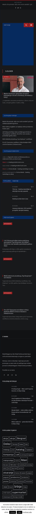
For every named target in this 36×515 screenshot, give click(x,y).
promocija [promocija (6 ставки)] (13, 486)
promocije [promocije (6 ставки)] (21, 486)
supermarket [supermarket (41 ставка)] (19, 497)
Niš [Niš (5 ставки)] (9, 473)
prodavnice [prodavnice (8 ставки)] (25, 482)
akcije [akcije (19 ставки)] (12, 443)
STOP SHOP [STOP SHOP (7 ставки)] (6, 497)
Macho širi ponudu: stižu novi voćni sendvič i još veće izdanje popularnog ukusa (18, 4)
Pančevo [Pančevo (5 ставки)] (17, 478)
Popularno (7, 186)
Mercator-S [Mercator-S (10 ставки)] (14, 470)
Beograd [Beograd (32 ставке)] (21, 443)
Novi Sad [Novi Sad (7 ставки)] (14, 473)
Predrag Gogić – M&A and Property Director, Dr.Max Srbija (22, 395)
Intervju (6, 81)
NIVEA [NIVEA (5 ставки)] (4, 473)
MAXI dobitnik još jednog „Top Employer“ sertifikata (17, 144)
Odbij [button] (19, 512)
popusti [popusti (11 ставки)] (6, 482)
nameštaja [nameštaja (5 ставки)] (29, 469)
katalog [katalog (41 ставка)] (20, 454)
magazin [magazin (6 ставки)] (30, 459)
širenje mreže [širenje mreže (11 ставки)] (18, 502)
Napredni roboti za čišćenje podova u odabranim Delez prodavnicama (16, 163)
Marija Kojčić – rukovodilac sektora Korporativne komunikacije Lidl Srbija (22, 417)
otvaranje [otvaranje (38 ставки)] (8, 477)
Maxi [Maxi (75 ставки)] (24, 465)
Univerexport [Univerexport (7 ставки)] (7, 502)
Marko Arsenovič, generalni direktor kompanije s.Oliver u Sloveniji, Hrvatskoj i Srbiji (18, 100)
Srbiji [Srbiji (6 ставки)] (25, 492)
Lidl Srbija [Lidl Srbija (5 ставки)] (23, 459)
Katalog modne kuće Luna (16, 167)
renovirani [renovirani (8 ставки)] (29, 486)
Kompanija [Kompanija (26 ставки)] (8, 459)
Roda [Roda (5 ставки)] (10, 492)
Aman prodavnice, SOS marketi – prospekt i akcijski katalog (22, 214)
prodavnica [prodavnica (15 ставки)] (15, 482)
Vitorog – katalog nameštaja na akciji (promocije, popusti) (21, 195)
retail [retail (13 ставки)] (5, 492)
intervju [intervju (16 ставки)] (6, 454)
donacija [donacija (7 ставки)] (15, 449)
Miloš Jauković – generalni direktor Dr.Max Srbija (22, 427)
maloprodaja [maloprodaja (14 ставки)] (8, 465)
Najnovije (15, 186)
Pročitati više (27, 512)
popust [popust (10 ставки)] (29, 478)
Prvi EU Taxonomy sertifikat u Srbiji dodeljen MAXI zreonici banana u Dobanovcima (16, 148)
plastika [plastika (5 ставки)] (23, 478)
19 (32, 191)
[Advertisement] (18, 51)
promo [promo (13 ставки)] (5, 486)
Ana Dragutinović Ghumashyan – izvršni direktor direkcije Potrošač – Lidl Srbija (23, 405)
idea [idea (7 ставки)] (26, 449)
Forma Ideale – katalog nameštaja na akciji (21, 174)
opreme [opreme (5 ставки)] (21, 473)
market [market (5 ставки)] (17, 465)
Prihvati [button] (12, 512)
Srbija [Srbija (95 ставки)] (18, 491)
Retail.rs (4, 167)
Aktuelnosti (7, 228)
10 (32, 210)
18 (32, 201)
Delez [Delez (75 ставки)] (6, 448)
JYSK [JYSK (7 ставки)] (13, 455)
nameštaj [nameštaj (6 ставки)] (22, 469)
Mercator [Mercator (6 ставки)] (5, 469)
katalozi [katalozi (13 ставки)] (29, 454)
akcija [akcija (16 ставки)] (5, 443)
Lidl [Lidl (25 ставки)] (17, 459)
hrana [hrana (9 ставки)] (21, 449)
